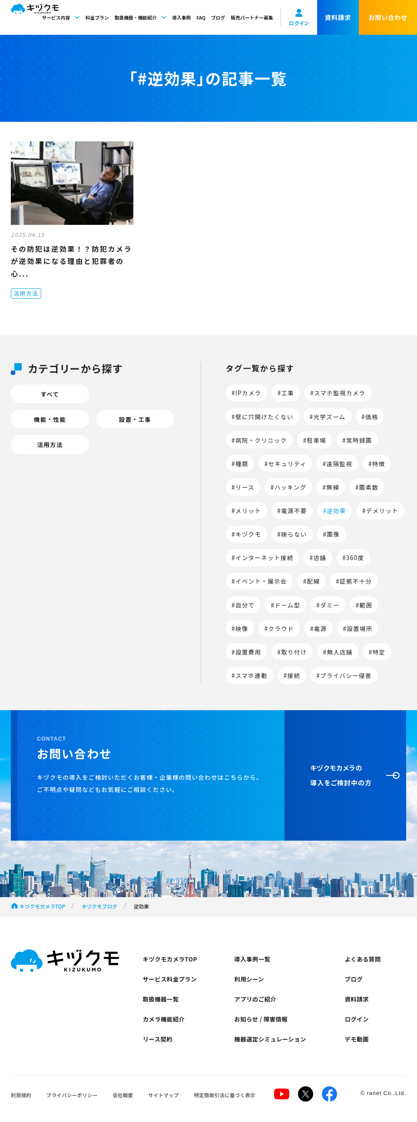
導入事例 (181, 17)
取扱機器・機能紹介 (141, 17)
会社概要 (123, 1095)
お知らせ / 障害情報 (261, 1019)
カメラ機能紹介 (164, 1019)
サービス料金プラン (170, 979)
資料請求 (356, 999)
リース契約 (158, 1039)
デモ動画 (356, 1039)
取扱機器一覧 (161, 999)
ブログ (218, 17)
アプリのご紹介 (255, 999)
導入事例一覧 (252, 959)
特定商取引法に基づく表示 (224, 1095)
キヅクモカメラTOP (42, 906)
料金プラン (97, 17)
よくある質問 (362, 959)
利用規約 (21, 1095)
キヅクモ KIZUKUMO (35, 18)
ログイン (356, 1019)
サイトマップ (163, 1095)
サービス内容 (60, 17)
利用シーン (249, 979)
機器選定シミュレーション (270, 1039)
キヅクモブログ (99, 906)
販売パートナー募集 (252, 17)
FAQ (200, 17)
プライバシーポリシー (72, 1095)
